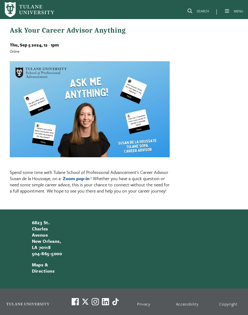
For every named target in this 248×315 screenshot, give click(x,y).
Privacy (143, 304)
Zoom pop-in (76, 178)
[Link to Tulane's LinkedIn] (105, 301)
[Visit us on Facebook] (75, 301)
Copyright (228, 304)
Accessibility (187, 304)
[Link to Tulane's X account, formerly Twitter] (85, 301)
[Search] (198, 12)
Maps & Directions (43, 267)
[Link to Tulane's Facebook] (95, 301)
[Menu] (227, 11)
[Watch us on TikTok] (115, 301)
